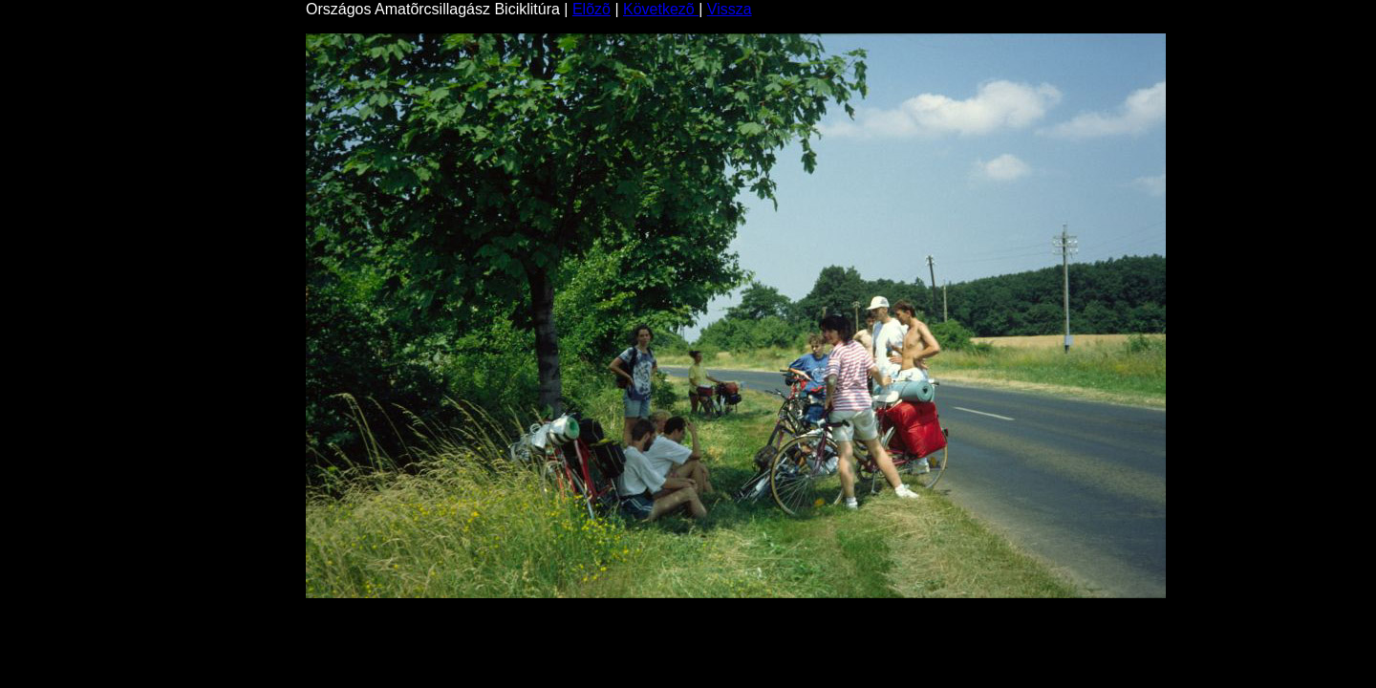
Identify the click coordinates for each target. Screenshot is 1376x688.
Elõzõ (591, 9)
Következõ (661, 9)
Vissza (729, 9)
